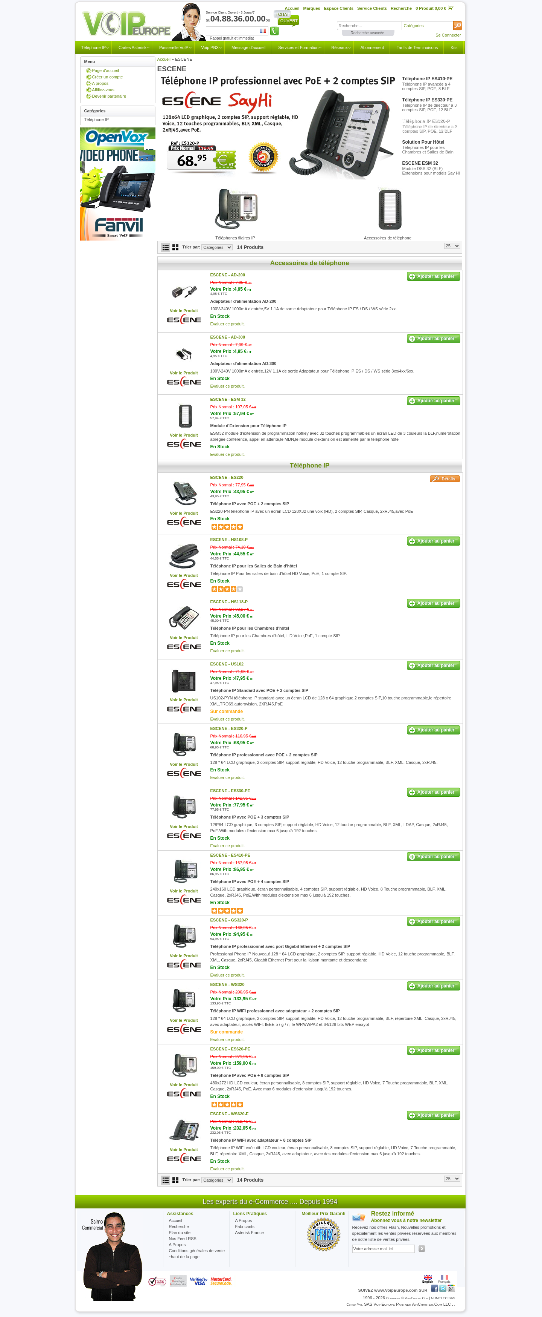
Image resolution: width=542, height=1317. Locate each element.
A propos (100, 83)
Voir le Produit (184, 310)
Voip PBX (210, 47)
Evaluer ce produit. (227, 324)
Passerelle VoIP (174, 47)
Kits (454, 47)
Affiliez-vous (103, 89)
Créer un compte (107, 77)
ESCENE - (227, 275)
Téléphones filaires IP (235, 238)
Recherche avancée (367, 33)
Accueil (164, 59)
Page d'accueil (105, 70)
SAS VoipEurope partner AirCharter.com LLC (407, 1304)
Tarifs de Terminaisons (417, 47)
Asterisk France (249, 1232)
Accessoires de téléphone (387, 238)
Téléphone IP (93, 47)
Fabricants (244, 1226)
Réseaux (339, 47)
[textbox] (369, 25)
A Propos (243, 1220)
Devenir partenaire (109, 96)
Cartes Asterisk (132, 47)
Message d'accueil (248, 47)
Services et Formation (298, 47)
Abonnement (372, 47)
